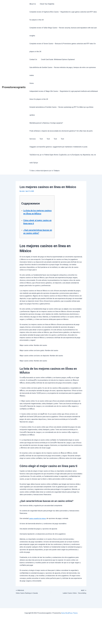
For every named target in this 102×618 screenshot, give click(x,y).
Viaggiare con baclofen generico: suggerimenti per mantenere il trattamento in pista (58, 147)
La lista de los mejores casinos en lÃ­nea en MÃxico (35, 213)
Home (31, 83)
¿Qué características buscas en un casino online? (34, 236)
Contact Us (33, 59)
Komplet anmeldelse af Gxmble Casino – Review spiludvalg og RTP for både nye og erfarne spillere (61, 111)
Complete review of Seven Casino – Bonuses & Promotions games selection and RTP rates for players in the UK (62, 47)
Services (32, 139)
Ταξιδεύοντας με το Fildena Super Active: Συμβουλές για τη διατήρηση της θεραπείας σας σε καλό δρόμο (62, 159)
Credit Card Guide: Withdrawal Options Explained (56, 59)
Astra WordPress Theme (69, 613)
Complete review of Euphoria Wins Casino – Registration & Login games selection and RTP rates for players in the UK (62, 16)
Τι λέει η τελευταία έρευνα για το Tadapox (44, 171)
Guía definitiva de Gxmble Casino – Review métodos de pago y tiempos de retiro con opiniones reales (62, 71)
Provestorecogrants (14, 87)
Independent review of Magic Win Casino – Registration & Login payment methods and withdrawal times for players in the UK (63, 95)
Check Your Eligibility (46, 4)
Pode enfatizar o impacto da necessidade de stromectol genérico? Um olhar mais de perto (60, 131)
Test (40, 139)
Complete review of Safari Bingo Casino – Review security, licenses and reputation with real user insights (62, 32)
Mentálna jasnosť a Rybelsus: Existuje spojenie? (46, 123)
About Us (32, 4)
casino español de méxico (38, 525)
